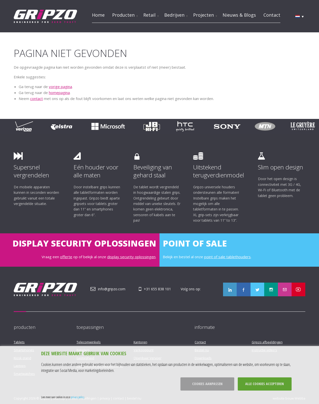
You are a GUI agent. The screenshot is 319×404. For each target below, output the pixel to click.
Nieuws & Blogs (239, 15)
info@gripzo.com (111, 289)
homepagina (59, 92)
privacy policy (77, 397)
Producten (123, 15)
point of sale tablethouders (227, 256)
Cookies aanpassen (207, 383)
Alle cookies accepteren (264, 383)
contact (36, 98)
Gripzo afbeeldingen (267, 342)
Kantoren (140, 342)
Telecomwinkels (89, 342)
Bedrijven (174, 15)
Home (98, 15)
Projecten (203, 15)
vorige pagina (60, 86)
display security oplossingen (131, 256)
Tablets (19, 342)
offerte (66, 256)
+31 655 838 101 (157, 289)
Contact (271, 15)
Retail (149, 15)
